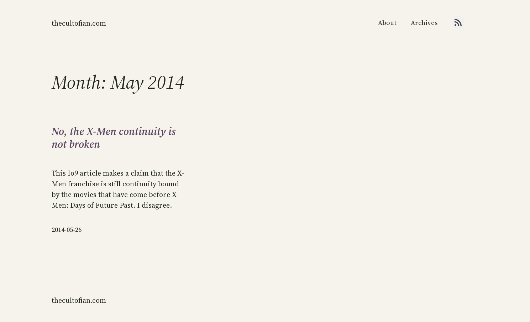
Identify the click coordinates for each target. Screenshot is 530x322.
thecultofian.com (79, 23)
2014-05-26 (67, 229)
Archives (424, 22)
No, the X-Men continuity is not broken (114, 138)
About (387, 22)
